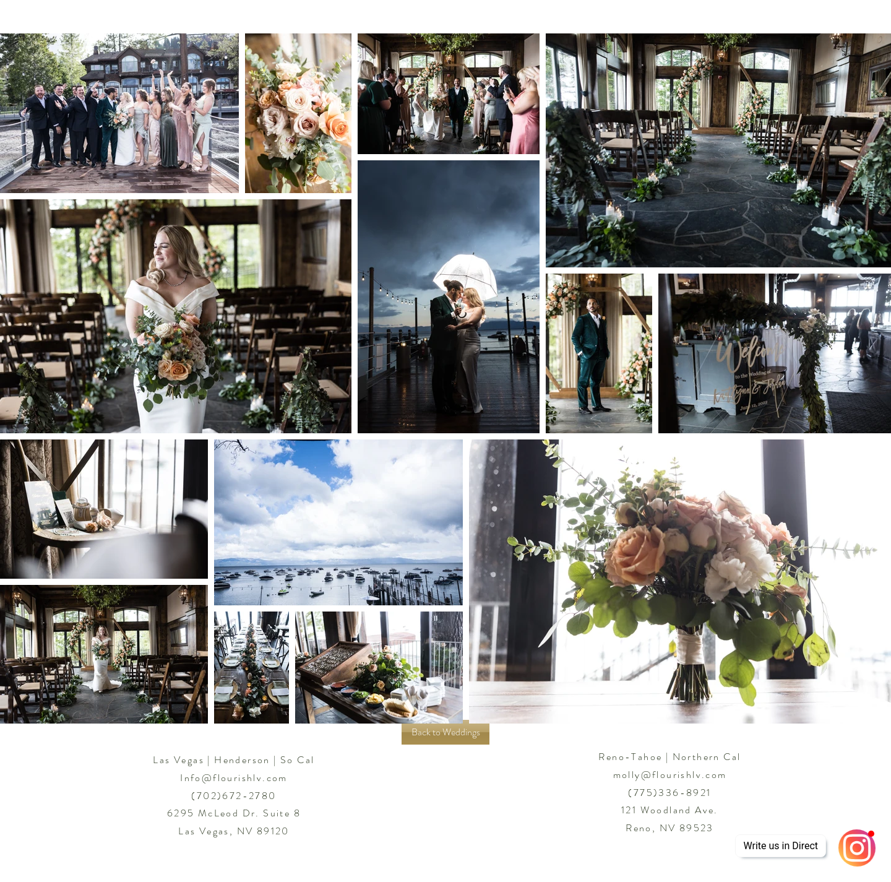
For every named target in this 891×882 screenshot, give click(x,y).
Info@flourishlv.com (234, 778)
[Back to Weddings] (445, 732)
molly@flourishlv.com (670, 774)
